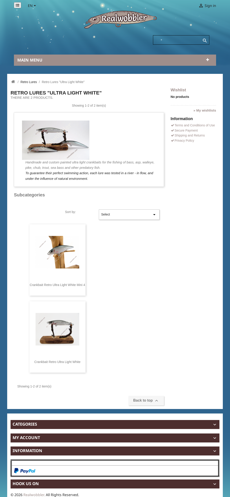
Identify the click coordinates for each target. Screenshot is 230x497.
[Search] (181, 40)
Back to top (146, 400)
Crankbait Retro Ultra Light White (57, 362)
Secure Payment (184, 130)
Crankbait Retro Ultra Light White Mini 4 (57, 285)
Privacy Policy (182, 140)
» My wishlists (204, 110)
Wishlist (178, 90)
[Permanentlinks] (17, 5)
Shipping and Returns (188, 135)
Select (129, 214)
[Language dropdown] (33, 6)
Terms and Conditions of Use (193, 125)
